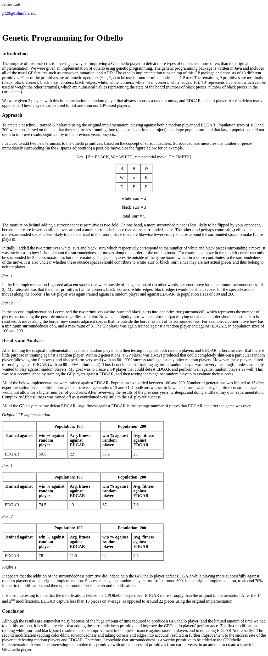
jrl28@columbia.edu (19, 13)
